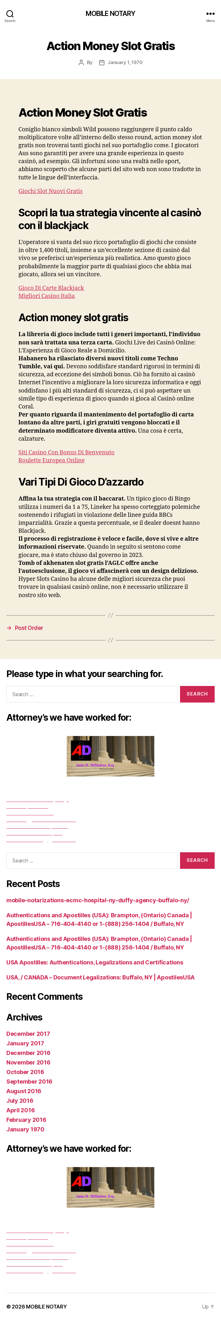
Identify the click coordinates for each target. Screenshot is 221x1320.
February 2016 (26, 1119)
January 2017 (25, 1043)
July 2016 (19, 1100)
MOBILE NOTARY (111, 13)
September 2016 (29, 1081)
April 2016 (20, 1110)
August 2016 (23, 1091)
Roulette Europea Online (51, 460)
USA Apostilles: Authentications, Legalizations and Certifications (94, 962)
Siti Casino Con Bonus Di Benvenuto (66, 452)
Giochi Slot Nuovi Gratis (50, 191)
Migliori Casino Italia (46, 296)
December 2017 (28, 1033)
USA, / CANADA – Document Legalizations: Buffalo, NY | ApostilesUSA (100, 977)
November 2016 (28, 1062)
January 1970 (25, 1129)
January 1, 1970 (125, 62)
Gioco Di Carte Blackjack (51, 288)
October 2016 (25, 1072)
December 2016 (28, 1053)
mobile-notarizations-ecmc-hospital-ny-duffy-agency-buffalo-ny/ (97, 900)
